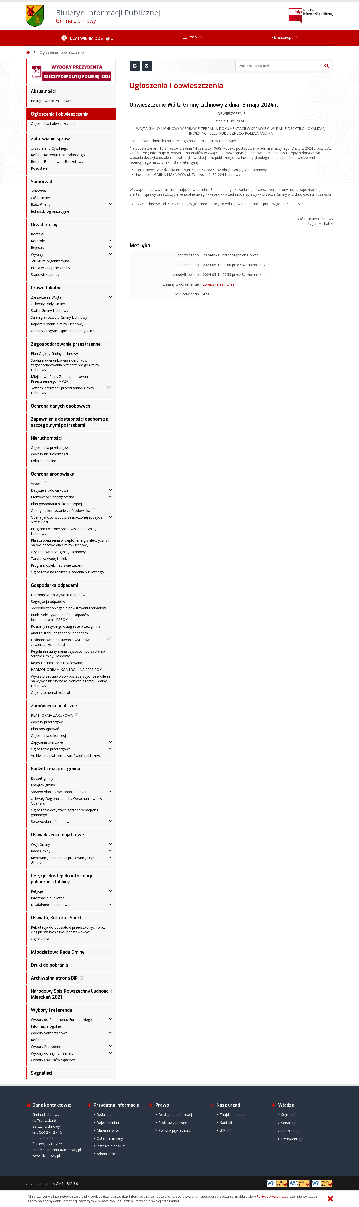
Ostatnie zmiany (110, 1138)
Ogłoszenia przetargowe (51, 447)
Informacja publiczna (48, 898)
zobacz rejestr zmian (220, 284)
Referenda (39, 1039)
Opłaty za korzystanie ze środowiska (60, 510)
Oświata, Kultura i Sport (56, 918)
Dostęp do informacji (175, 1114)
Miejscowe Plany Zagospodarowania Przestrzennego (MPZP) (60, 379)
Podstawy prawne (172, 1122)
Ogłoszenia (40, 938)
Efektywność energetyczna (52, 497)
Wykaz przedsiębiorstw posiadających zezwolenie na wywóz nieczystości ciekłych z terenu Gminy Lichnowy (71, 681)
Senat (285, 1122)
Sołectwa (38, 191)
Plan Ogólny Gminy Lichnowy (54, 353)
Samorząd (41, 182)
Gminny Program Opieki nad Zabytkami (62, 330)
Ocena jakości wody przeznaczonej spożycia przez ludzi (67, 519)
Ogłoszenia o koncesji (49, 735)
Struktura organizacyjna (50, 261)
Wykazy (37, 254)
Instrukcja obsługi (111, 1146)
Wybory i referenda (51, 1010)
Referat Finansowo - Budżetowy (57, 161)
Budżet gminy (42, 778)
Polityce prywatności (272, 1196)
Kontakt (37, 234)
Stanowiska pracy (45, 274)
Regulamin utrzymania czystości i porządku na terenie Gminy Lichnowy (68, 653)
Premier (287, 1130)
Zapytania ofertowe (47, 742)
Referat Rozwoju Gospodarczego (58, 154)
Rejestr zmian (108, 1122)
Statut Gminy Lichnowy (49, 310)
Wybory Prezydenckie (48, 1046)
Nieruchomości (46, 438)
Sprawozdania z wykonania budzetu (60, 791)
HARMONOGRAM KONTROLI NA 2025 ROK (66, 669)
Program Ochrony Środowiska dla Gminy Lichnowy (63, 531)
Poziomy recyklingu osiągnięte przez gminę (65, 626)
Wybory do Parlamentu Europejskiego (61, 1019)
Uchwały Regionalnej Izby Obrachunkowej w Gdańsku (66, 801)
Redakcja (104, 1114)
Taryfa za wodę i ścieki (49, 558)
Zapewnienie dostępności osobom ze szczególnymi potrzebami (69, 422)
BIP (222, 1130)
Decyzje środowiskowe (49, 490)
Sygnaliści (41, 1073)
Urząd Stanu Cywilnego (49, 148)
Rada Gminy (40, 204)
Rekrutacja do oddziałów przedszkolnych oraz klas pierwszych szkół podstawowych (68, 929)
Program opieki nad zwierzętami (57, 565)
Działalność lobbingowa (50, 904)
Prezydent (289, 1139)
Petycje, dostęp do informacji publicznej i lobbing (61, 879)
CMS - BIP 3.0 (67, 1183)
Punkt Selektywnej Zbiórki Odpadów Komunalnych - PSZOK (60, 617)
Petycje (37, 891)
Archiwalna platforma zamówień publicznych (67, 755)
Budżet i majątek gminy (55, 769)
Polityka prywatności (174, 1130)
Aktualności (43, 91)
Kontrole (38, 240)
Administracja (108, 1153)
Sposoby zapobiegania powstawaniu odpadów (68, 608)
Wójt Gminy (40, 197)
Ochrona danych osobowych (60, 406)
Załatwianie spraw (50, 139)
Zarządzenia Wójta (46, 297)
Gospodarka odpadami (54, 585)
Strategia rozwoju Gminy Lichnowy (59, 317)
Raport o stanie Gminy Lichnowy (57, 324)
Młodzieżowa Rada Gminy (57, 952)
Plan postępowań (45, 728)
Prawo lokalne (46, 288)
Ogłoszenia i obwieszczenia (62, 52)
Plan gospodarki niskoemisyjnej (56, 503)
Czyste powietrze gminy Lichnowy (58, 551)
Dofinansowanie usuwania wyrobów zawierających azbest (60, 642)
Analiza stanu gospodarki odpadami (60, 633)
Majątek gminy (43, 785)
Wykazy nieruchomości (49, 454)
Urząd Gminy (44, 225)
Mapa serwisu (108, 1130)
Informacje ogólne (46, 1026)
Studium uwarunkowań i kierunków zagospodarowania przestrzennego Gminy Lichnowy (65, 365)
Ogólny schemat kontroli (51, 692)
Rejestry (37, 247)
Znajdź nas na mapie (236, 1114)
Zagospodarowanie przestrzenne (66, 344)
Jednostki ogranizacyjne (50, 211)
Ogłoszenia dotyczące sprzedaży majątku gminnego (64, 812)
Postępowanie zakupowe (51, 100)
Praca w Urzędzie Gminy (50, 267)
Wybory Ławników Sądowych (54, 1059)
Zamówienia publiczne (54, 706)
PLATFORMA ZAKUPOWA (52, 715)
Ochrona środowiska (52, 474)
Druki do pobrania (49, 965)
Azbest (36, 483)
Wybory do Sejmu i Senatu (52, 1053)
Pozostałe (39, 168)
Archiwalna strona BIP (54, 978)
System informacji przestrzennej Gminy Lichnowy (62, 390)
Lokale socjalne (43, 460)
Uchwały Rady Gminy (48, 304)
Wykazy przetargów (47, 722)
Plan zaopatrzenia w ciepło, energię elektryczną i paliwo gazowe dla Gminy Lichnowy (70, 542)
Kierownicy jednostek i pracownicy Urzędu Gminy (65, 860)
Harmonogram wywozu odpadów (58, 594)
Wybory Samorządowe (49, 1033)
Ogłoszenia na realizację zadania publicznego (67, 572)
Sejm (285, 1114)
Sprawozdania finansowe (51, 821)
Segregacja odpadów (48, 601)
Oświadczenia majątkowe (57, 835)
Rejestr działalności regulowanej (57, 662)
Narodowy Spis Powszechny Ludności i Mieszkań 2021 (71, 994)
